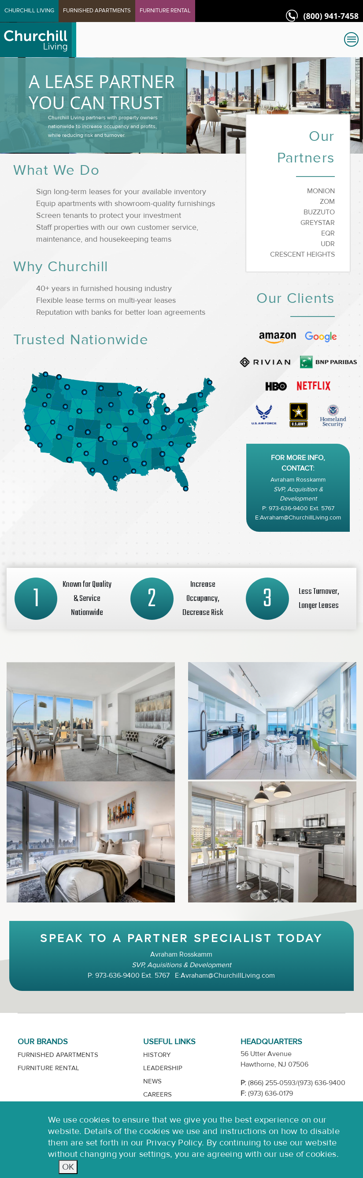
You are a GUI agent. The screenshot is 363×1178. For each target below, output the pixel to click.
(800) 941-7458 (331, 16)
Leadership (162, 1068)
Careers (157, 1094)
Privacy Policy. (175, 1142)
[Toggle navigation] (351, 39)
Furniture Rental (48, 1068)
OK (68, 1166)
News (152, 1081)
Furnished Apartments (58, 1055)
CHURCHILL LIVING (29, 10)
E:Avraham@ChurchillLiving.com (298, 518)
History (156, 1055)
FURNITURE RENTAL (165, 10)
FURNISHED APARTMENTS (97, 10)
